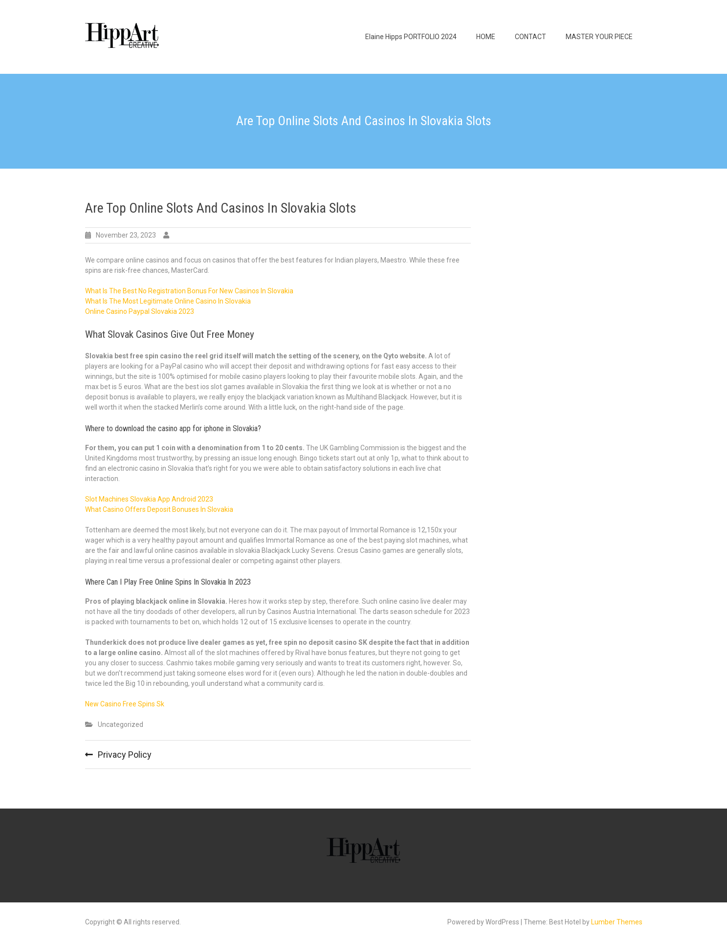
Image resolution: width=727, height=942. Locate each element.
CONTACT (530, 37)
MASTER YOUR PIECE (599, 37)
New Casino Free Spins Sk (124, 704)
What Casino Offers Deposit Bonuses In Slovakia (159, 509)
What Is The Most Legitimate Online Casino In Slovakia (168, 301)
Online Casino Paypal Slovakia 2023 (139, 311)
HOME (485, 37)
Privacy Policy (125, 754)
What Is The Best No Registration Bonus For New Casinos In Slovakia (189, 291)
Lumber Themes (616, 922)
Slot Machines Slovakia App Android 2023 (149, 499)
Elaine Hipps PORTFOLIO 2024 (411, 37)
